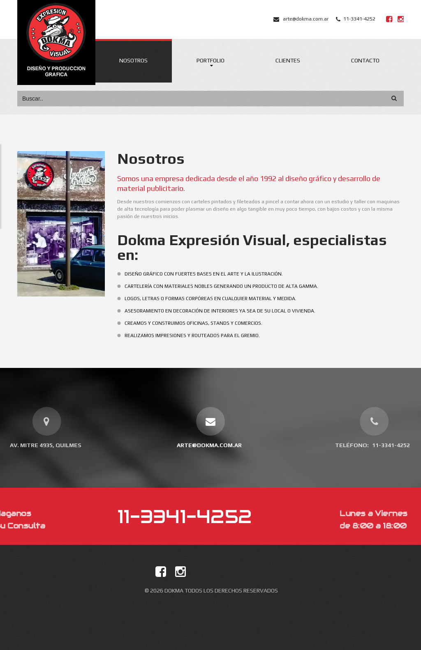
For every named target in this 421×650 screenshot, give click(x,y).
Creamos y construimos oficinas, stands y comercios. (202, 323)
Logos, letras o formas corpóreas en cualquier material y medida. (219, 298)
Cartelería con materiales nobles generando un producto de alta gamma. (230, 286)
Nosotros (133, 60)
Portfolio (210, 60)
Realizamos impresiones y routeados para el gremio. (200, 335)
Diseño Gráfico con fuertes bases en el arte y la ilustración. (212, 274)
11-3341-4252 (359, 19)
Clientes (287, 60)
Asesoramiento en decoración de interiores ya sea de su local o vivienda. (228, 311)
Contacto (365, 60)
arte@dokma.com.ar (305, 19)
